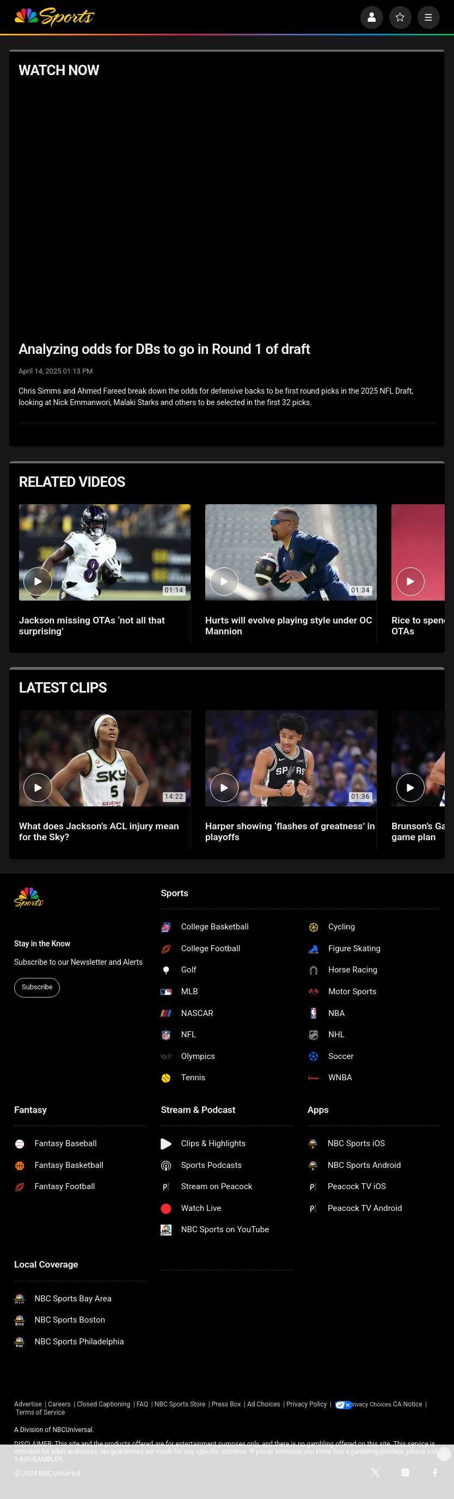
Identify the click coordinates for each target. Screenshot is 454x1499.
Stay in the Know (42, 943)
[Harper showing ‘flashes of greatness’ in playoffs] (291, 758)
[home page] (54, 17)
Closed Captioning (103, 1404)
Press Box (226, 1404)
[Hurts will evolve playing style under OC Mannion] (291, 552)
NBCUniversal (72, 1430)
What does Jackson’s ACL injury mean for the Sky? (99, 831)
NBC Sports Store (180, 1404)
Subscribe (37, 987)
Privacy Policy (306, 1404)
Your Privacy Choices (385, 1404)
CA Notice (29, 1413)
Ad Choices (263, 1404)
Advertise (28, 1404)
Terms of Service (74, 1413)
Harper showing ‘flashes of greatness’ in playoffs (290, 831)
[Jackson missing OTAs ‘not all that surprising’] (105, 552)
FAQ (143, 1404)
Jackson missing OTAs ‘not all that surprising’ (92, 626)
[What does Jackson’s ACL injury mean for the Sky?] (105, 758)
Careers (59, 1404)
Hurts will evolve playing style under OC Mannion (288, 626)
